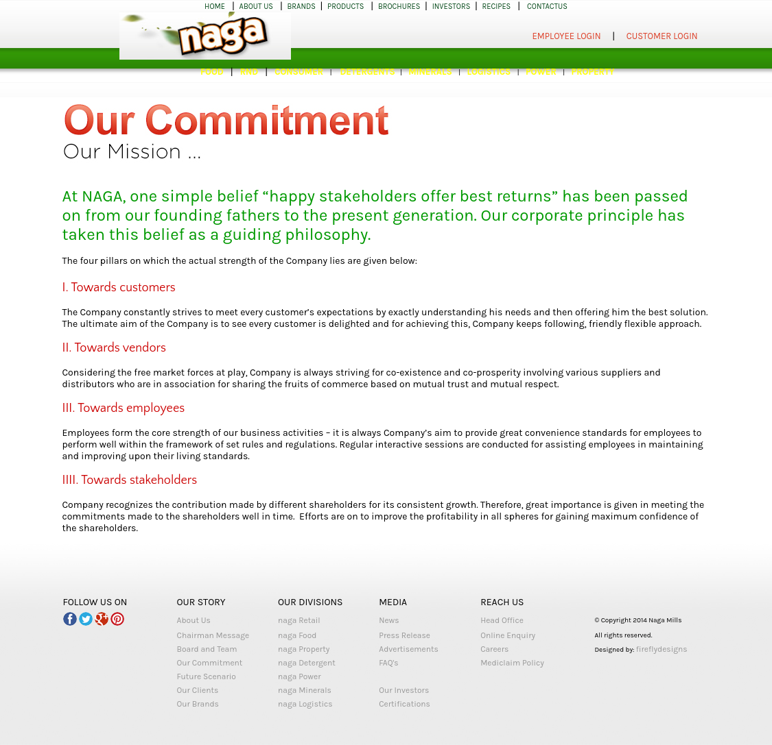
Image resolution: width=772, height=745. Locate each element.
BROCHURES (399, 6)
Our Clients (198, 690)
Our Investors (404, 690)
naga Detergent (307, 663)
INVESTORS (451, 6)
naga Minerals (304, 690)
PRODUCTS (345, 6)
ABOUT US (256, 6)
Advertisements (408, 649)
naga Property (303, 649)
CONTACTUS (547, 6)
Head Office (502, 620)
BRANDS (302, 6)
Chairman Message (213, 635)
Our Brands (198, 704)
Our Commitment (210, 663)
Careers (494, 649)
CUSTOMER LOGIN (662, 36)
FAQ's (388, 663)
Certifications (404, 704)
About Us (194, 620)
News (389, 620)
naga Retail (299, 620)
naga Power (299, 676)
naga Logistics (305, 704)
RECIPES (496, 6)
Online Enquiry (507, 635)
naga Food (297, 635)
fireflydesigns (662, 649)
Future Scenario (206, 676)
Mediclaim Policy (512, 663)
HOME (214, 6)
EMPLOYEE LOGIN (567, 36)
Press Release (404, 635)
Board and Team (207, 649)
